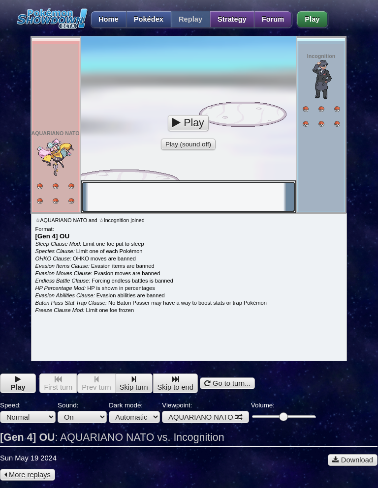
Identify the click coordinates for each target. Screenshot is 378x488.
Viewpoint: (205, 412)
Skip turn (134, 383)
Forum (273, 19)
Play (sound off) (188, 144)
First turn (58, 383)
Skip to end (175, 383)
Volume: (283, 411)
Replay (190, 19)
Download (352, 460)
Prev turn (96, 383)
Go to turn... (227, 383)
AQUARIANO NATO (205, 417)
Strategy (232, 19)
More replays (27, 475)
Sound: (82, 412)
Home (105, 19)
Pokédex (148, 19)
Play (312, 19)
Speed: (28, 412)
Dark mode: (134, 412)
